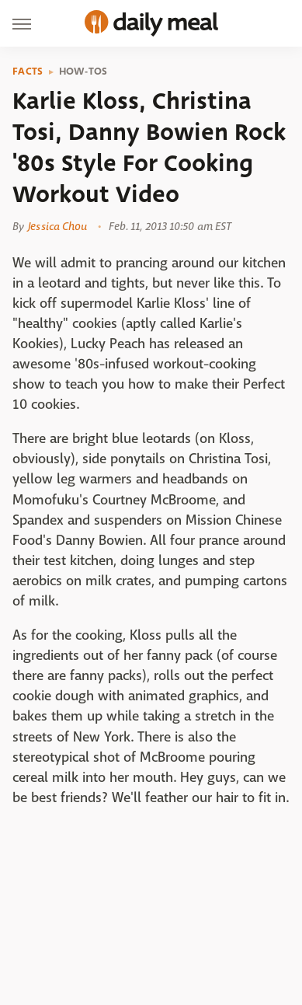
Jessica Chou (57, 226)
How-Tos (83, 71)
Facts (27, 71)
